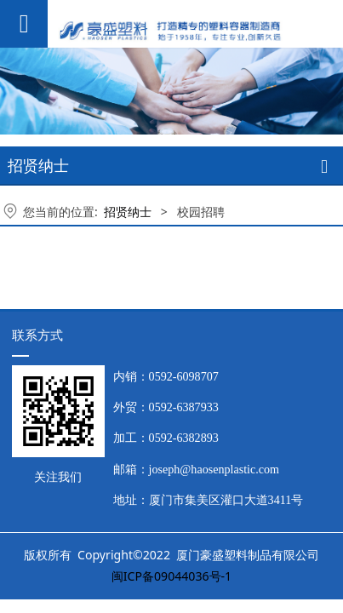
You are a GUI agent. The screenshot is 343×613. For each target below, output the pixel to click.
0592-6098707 (184, 376)
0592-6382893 (184, 437)
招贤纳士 (127, 211)
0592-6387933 (184, 407)
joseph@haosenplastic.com (214, 469)
